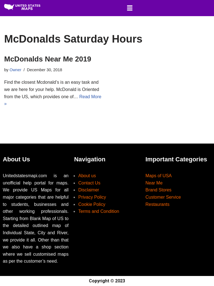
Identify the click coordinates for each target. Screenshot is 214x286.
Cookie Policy (91, 204)
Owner (15, 70)
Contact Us (89, 183)
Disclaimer (88, 190)
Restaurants (157, 204)
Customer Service (163, 197)
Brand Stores (158, 190)
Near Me (153, 183)
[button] (129, 8)
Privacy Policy (92, 197)
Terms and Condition (98, 211)
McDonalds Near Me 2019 (47, 59)
